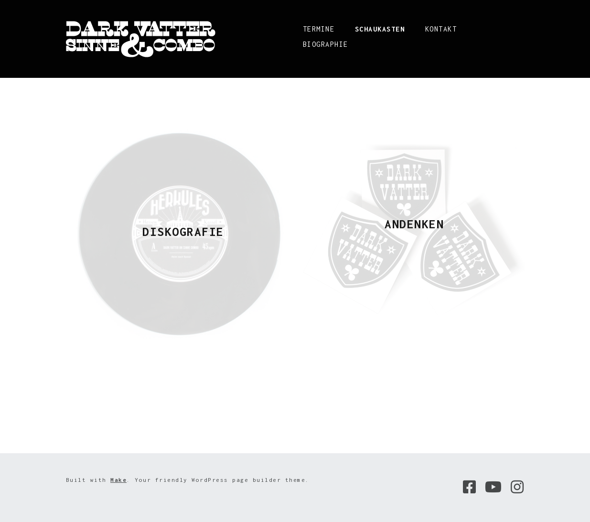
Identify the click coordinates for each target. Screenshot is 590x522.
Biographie (325, 44)
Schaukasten (380, 29)
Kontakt (441, 29)
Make (118, 480)
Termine (319, 29)
